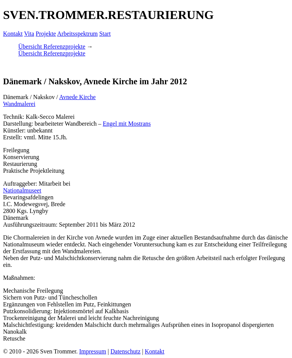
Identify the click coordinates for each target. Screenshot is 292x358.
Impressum (92, 351)
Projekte (46, 33)
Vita (29, 33)
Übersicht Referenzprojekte (51, 46)
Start (105, 33)
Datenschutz (125, 351)
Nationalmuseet (22, 190)
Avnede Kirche (77, 97)
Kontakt (13, 33)
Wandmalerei (19, 104)
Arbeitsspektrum (77, 33)
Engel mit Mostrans (127, 123)
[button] (4, 66)
